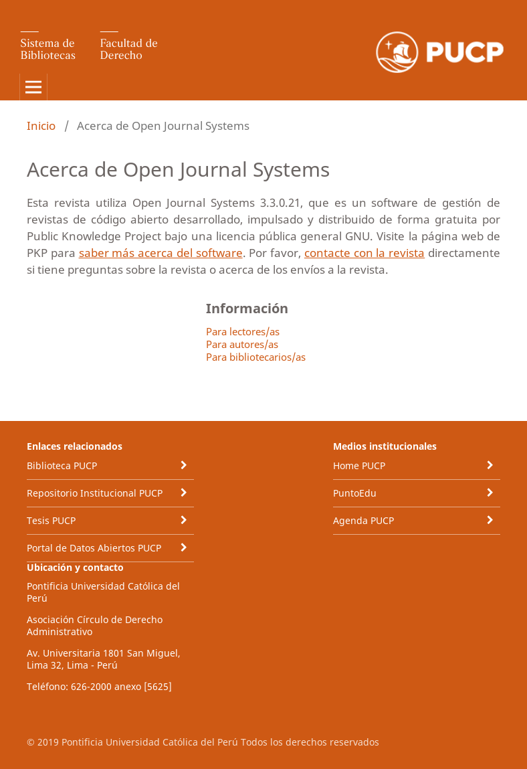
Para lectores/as (243, 331)
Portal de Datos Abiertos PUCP (94, 547)
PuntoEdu (355, 493)
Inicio (41, 125)
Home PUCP (359, 465)
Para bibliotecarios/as (256, 356)
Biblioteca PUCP (62, 465)
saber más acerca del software (161, 252)
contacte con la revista (364, 252)
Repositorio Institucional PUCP (95, 493)
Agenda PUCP (363, 520)
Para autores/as (242, 344)
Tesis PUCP (51, 520)
